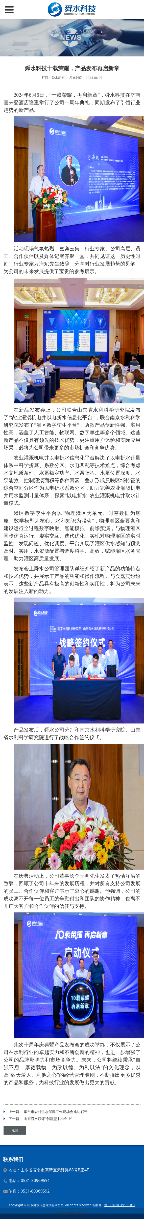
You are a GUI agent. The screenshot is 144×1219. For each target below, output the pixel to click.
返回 (15, 1130)
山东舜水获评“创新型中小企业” (48, 1118)
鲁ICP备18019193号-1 (72, 1213)
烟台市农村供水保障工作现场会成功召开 (55, 1111)
